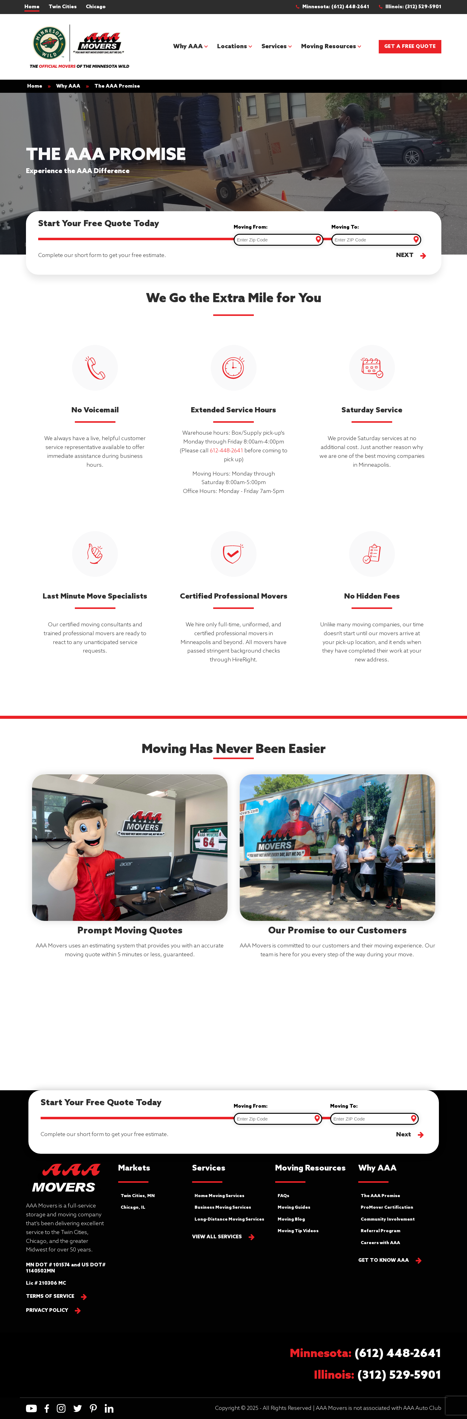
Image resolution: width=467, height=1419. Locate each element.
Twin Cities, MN (138, 1196)
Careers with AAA (380, 1243)
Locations (232, 46)
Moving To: (345, 227)
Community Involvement (388, 1219)
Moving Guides (294, 1207)
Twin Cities (63, 7)
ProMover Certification (387, 1207)
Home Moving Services (219, 1196)
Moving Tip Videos (298, 1231)
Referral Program (380, 1231)
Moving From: (251, 227)
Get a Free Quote (410, 46)
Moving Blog (291, 1219)
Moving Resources (328, 46)
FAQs (283, 1196)
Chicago (96, 7)
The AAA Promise (380, 1196)
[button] (335, 7)
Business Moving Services (223, 1207)
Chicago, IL (133, 1207)
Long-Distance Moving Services (229, 1219)
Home (31, 7)
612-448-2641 (226, 450)
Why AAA (188, 46)
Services (274, 46)
